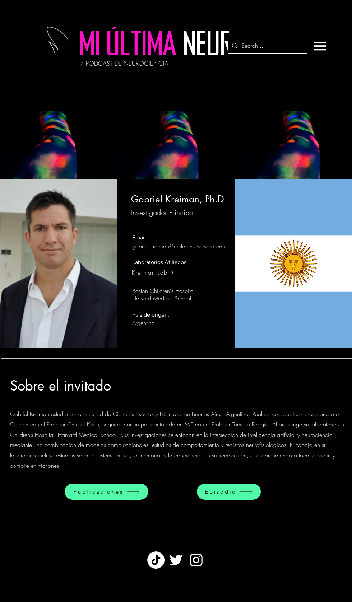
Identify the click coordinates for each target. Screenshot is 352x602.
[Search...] (266, 45)
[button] (320, 46)
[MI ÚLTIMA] (127, 47)
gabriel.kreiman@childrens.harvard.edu (178, 246)
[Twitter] (176, 560)
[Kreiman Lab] (153, 272)
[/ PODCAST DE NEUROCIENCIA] (124, 63)
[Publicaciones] (106, 492)
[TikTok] (156, 560)
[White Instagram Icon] (196, 560)
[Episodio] (229, 492)
